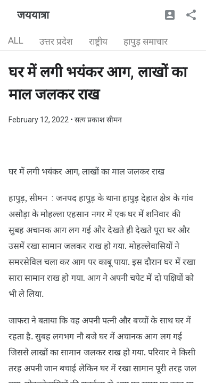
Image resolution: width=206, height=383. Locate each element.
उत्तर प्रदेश (56, 41)
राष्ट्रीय (98, 41)
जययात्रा (33, 15)
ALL (15, 40)
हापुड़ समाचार (145, 41)
